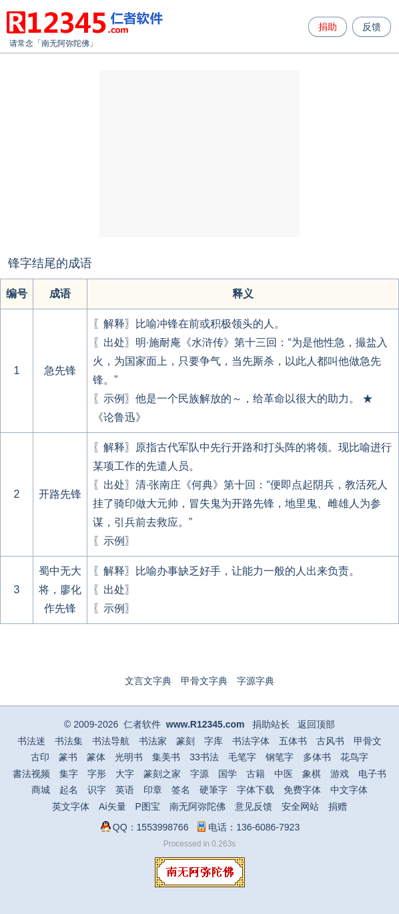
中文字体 (349, 789)
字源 (199, 773)
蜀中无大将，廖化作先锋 (60, 589)
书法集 (69, 741)
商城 (40, 789)
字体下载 (255, 789)
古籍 (255, 773)
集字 (68, 773)
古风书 (330, 741)
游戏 (339, 773)
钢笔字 (280, 757)
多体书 (317, 757)
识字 (96, 789)
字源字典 (255, 680)
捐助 (327, 26)
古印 (40, 757)
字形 (96, 773)
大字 (124, 773)
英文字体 (70, 806)
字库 (213, 741)
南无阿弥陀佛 (65, 43)
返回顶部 (316, 724)
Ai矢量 (112, 806)
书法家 (153, 741)
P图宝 (147, 806)
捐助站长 (271, 724)
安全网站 (300, 806)
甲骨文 (368, 741)
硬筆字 (214, 789)
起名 (68, 789)
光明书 (129, 757)
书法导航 (110, 741)
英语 (124, 789)
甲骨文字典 (204, 680)
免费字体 (302, 789)
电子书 (372, 773)
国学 (227, 773)
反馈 (371, 26)
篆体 (96, 757)
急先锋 (60, 370)
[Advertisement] (199, 153)
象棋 (311, 773)
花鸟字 (354, 757)
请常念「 (25, 43)
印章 (152, 789)
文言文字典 (148, 680)
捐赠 (337, 806)
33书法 (204, 757)
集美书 (166, 757)
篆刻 (185, 741)
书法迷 (31, 741)
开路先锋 (60, 494)
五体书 (293, 741)
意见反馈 (253, 806)
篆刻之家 (162, 773)
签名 (180, 789)
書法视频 (31, 773)
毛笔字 (242, 757)
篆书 (68, 757)
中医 (283, 773)
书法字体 (251, 741)
